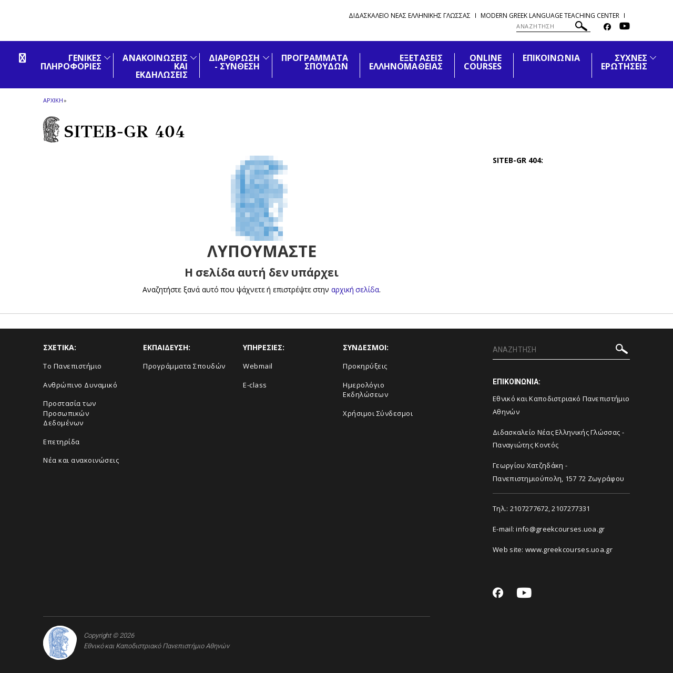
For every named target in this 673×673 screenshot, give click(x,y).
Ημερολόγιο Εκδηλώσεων (365, 390)
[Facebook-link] (607, 27)
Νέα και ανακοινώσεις (81, 460)
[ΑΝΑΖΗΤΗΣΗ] (553, 26)
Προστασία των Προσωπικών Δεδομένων (69, 413)
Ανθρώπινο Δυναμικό (80, 385)
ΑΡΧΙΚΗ (53, 100)
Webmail (258, 366)
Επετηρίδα (61, 441)
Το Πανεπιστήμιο (72, 366)
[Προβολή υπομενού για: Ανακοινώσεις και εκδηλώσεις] (193, 58)
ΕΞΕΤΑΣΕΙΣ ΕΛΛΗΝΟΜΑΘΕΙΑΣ (406, 62)
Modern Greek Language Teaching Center (550, 15)
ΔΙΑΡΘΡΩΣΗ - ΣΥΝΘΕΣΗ (234, 62)
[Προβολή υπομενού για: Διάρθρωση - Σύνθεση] (266, 58)
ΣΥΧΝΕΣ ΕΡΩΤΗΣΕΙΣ (624, 62)
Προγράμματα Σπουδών (184, 366)
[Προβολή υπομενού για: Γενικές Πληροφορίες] (107, 58)
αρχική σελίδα (355, 289)
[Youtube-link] (624, 27)
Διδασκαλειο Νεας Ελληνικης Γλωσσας (410, 15)
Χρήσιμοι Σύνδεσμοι (378, 413)
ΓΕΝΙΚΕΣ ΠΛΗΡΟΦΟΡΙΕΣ (71, 62)
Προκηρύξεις (365, 366)
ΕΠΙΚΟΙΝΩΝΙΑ (551, 58)
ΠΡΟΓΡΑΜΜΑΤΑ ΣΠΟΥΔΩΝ (315, 62)
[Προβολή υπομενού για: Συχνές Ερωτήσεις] (653, 58)
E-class (255, 385)
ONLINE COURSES (483, 62)
